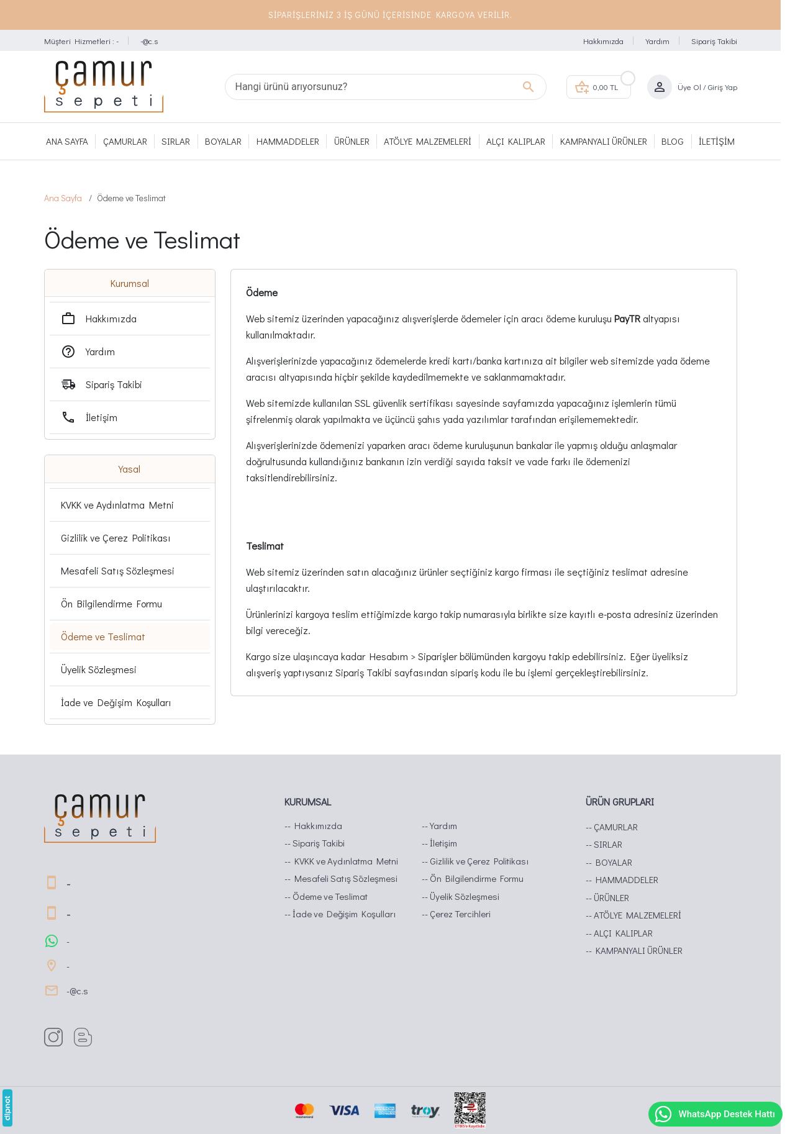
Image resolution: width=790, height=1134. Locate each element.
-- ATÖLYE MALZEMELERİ (633, 915)
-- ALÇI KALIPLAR (619, 933)
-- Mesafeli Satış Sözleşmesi (340, 878)
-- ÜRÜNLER (607, 897)
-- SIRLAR (604, 844)
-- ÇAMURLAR (612, 826)
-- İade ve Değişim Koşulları (340, 913)
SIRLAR (175, 141)
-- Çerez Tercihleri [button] (456, 913)
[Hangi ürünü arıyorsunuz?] (386, 87)
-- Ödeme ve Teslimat (326, 896)
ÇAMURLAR (125, 141)
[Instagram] (58, 1037)
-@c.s (149, 41)
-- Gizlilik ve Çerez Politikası (475, 861)
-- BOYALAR (609, 862)
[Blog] (87, 1037)
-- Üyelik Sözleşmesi (460, 896)
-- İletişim (439, 843)
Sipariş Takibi (714, 41)
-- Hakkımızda (313, 825)
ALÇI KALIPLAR (515, 141)
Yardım (657, 41)
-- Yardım (439, 825)
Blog (672, 141)
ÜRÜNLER (352, 141)
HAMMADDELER (288, 141)
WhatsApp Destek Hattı (714, 1114)
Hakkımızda (603, 41)
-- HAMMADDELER (622, 879)
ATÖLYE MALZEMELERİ (427, 141)
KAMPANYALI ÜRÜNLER (603, 141)
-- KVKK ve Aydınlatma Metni (341, 861)
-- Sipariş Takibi (314, 843)
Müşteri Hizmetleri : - (81, 41)
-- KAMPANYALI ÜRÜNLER (634, 950)
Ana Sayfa (67, 141)
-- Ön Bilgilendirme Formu (473, 878)
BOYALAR (223, 141)
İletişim (717, 141)
